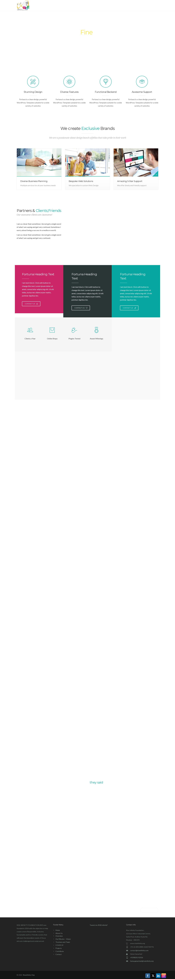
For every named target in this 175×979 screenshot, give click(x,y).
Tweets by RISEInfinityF (99, 925)
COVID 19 (106, 6)
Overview (59, 936)
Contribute (132, 6)
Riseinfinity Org (28, 975)
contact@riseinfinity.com (139, 950)
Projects (118, 6)
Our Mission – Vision (63, 939)
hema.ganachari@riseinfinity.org (142, 961)
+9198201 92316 (136, 957)
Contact (145, 6)
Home (80, 6)
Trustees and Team (62, 942)
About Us (92, 6)
